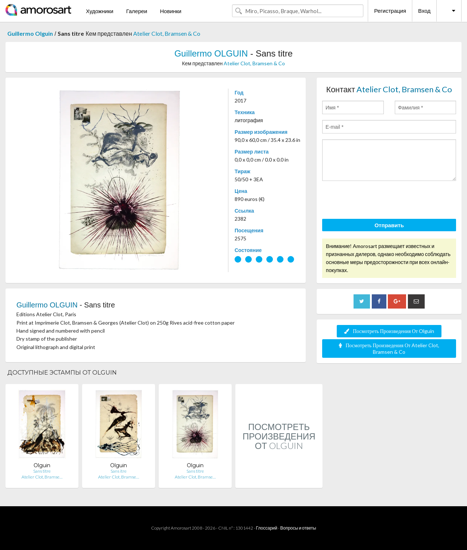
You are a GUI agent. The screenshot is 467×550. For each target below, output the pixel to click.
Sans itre (119, 471)
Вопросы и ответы (298, 528)
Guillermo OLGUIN (211, 53)
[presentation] (377, 201)
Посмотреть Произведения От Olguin (389, 331)
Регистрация (390, 10)
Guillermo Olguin (30, 33)
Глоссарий (266, 528)
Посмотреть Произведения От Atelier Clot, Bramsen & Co (389, 348)
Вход (424, 10)
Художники (99, 11)
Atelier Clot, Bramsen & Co (166, 33)
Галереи (136, 11)
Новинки (170, 11)
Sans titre (42, 471)
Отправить (389, 225)
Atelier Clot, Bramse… (42, 477)
